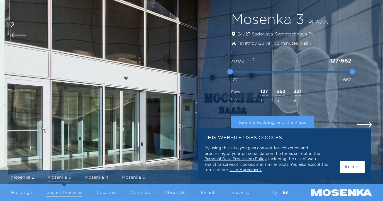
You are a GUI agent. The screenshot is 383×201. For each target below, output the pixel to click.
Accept (352, 167)
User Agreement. (246, 170)
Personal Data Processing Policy (235, 159)
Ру (274, 192)
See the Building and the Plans (272, 122)
